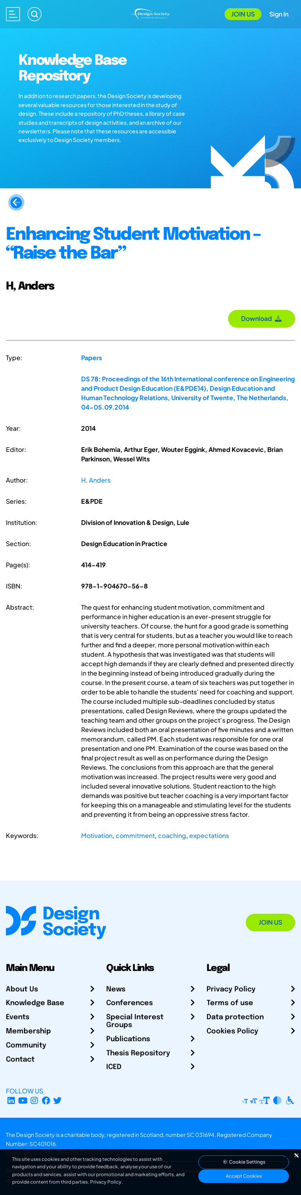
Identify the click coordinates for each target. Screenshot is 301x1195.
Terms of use (230, 1003)
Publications (128, 1039)
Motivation (96, 835)
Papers (91, 357)
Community (26, 1045)
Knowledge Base (35, 1003)
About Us (22, 989)
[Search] (34, 14)
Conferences (129, 1003)
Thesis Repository (138, 1053)
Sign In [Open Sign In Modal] (278, 14)
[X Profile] (58, 1100)
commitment (135, 835)
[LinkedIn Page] (11, 1100)
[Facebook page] (46, 1100)
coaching (172, 835)
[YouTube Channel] (23, 1100)
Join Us (243, 14)
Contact (20, 1059)
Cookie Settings (243, 1162)
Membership (28, 1031)
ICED (113, 1067)
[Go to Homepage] (150, 13)
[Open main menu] (13, 14)
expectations (209, 835)
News (115, 989)
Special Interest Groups (134, 1021)
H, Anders (96, 480)
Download (261, 318)
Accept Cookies (244, 1176)
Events (17, 1017)
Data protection (235, 1017)
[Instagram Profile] (34, 1100)
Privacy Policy (231, 989)
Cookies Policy (232, 1031)
